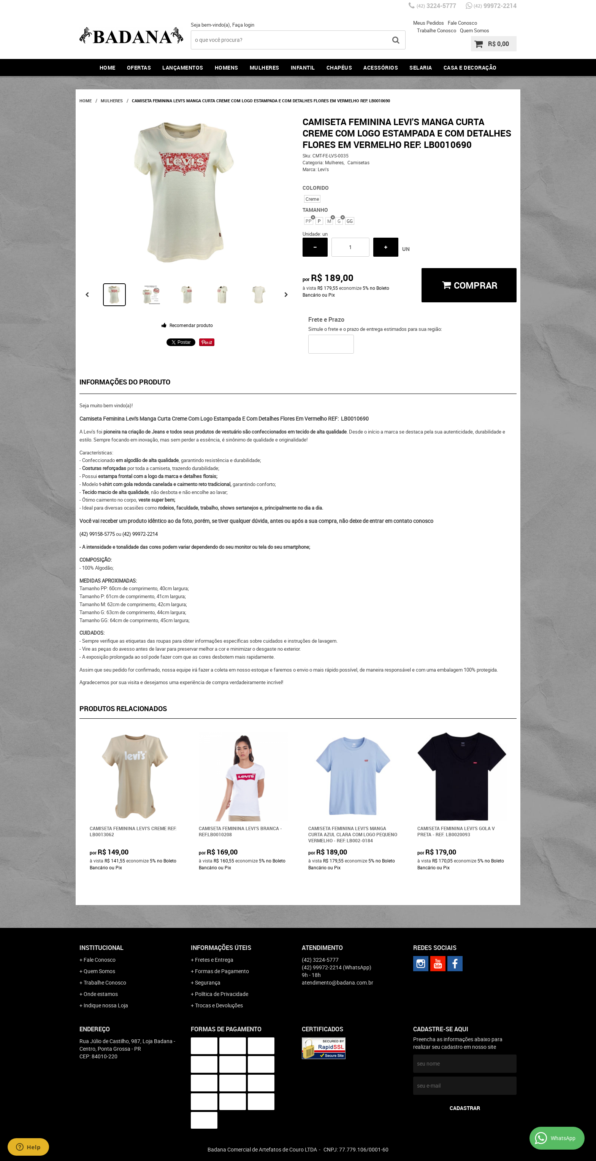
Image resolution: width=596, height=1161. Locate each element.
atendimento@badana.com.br (337, 982)
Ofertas (139, 67)
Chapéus (339, 67)
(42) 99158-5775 (97, 533)
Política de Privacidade (221, 993)
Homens (226, 67)
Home (108, 67)
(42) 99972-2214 (140, 533)
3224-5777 (436, 6)
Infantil (303, 67)
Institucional (101, 947)
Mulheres (264, 67)
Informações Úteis (221, 947)
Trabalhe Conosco (436, 30)
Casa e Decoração (470, 67)
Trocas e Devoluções (219, 1005)
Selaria (420, 67)
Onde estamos (101, 993)
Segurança (207, 982)
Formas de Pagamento (222, 971)
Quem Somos (474, 30)
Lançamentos (182, 67)
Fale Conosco (462, 22)
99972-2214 (495, 6)
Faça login (243, 24)
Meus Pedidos (428, 22)
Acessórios (380, 67)
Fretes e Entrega (214, 959)
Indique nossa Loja (106, 1005)
